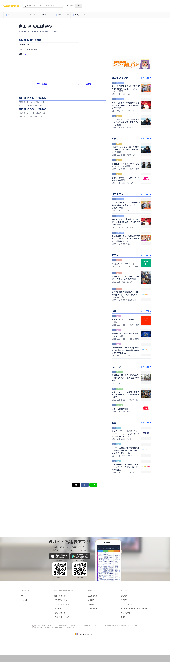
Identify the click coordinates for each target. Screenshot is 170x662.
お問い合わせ (125, 613)
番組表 (79, 15)
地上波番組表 (92, 596)
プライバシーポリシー (129, 604)
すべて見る (146, 78)
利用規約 (124, 600)
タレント (44, 15)
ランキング (29, 15)
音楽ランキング (60, 613)
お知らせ (124, 617)
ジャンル (62, 15)
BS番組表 (91, 600)
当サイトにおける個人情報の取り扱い (134, 608)
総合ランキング (60, 596)
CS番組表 (91, 604)
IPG (24, 54)
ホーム (9, 15)
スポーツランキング (61, 617)
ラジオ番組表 (92, 608)
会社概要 (124, 596)
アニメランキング (60, 608)
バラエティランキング (62, 604)
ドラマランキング (60, 600)
